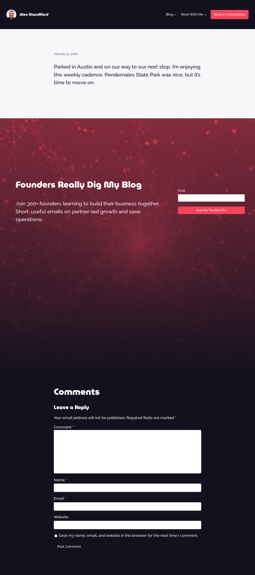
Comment (64, 427)
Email (181, 190)
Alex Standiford (34, 14)
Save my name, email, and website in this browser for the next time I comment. (128, 535)
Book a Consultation (229, 14)
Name (60, 480)
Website (61, 517)
